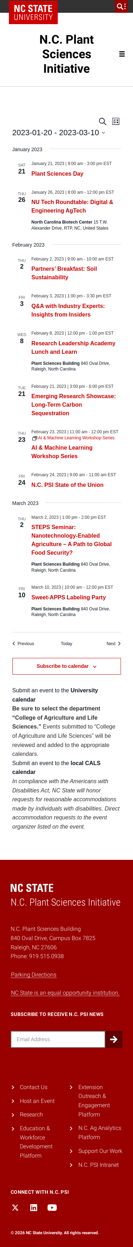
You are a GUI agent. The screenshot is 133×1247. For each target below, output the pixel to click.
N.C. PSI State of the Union (68, 485)
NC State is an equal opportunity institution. (65, 992)
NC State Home (33, 12)
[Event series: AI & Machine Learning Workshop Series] (73, 437)
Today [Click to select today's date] (66, 643)
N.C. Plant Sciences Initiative (66, 54)
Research (31, 1114)
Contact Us (34, 1087)
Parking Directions (33, 974)
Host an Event (37, 1101)
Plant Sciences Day (58, 174)
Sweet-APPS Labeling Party (69, 597)
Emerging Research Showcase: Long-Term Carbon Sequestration (74, 404)
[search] (121, 6)
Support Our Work (100, 1151)
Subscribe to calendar (62, 666)
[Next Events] (114, 644)
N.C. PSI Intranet (98, 1164)
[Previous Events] (23, 644)
